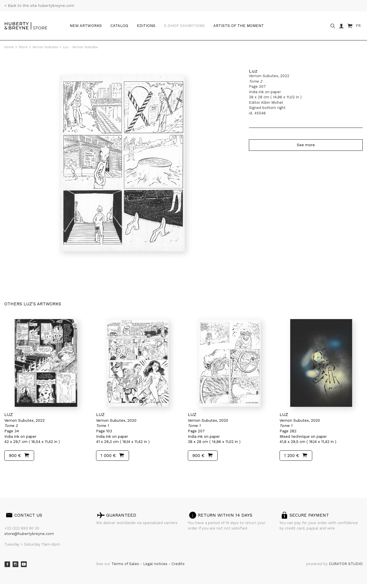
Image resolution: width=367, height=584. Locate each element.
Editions (146, 26)
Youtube (24, 564)
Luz (253, 71)
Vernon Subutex (45, 47)
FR (358, 26)
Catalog (119, 26)
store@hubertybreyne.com (29, 534)
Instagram (15, 564)
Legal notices (156, 564)
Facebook (7, 564)
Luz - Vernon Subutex (80, 47)
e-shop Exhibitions (184, 26)
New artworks (86, 26)
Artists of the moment (238, 26)
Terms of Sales (126, 564)
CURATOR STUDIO (346, 564)
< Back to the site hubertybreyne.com (39, 5)
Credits (178, 564)
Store (23, 47)
